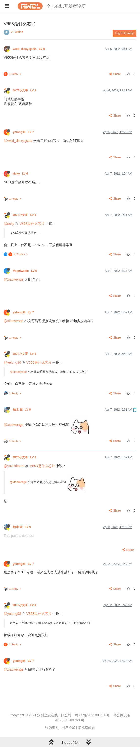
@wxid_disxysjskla (18, 141)
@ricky (9, 224)
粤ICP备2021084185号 (92, 715)
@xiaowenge (13, 279)
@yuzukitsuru (14, 466)
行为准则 (52, 727)
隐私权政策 (86, 727)
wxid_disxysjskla (29, 49)
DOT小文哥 (25, 90)
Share (115, 74)
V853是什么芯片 (32, 224)
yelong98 (24, 132)
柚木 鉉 (22, 409)
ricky (21, 173)
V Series (17, 32)
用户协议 (68, 727)
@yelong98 (12, 362)
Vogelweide (25, 270)
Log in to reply (124, 33)
